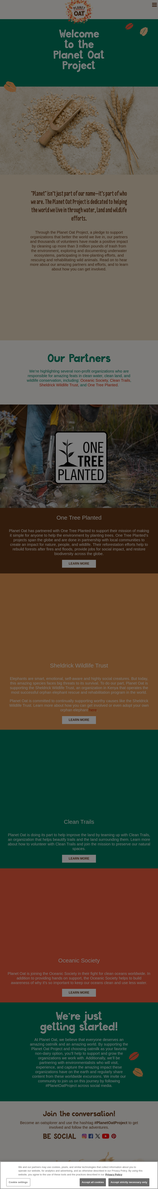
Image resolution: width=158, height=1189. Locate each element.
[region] (79, 1175)
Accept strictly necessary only (129, 1182)
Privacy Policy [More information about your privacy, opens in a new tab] (113, 1174)
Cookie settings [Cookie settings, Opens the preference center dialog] (18, 1182)
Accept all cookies (93, 1182)
